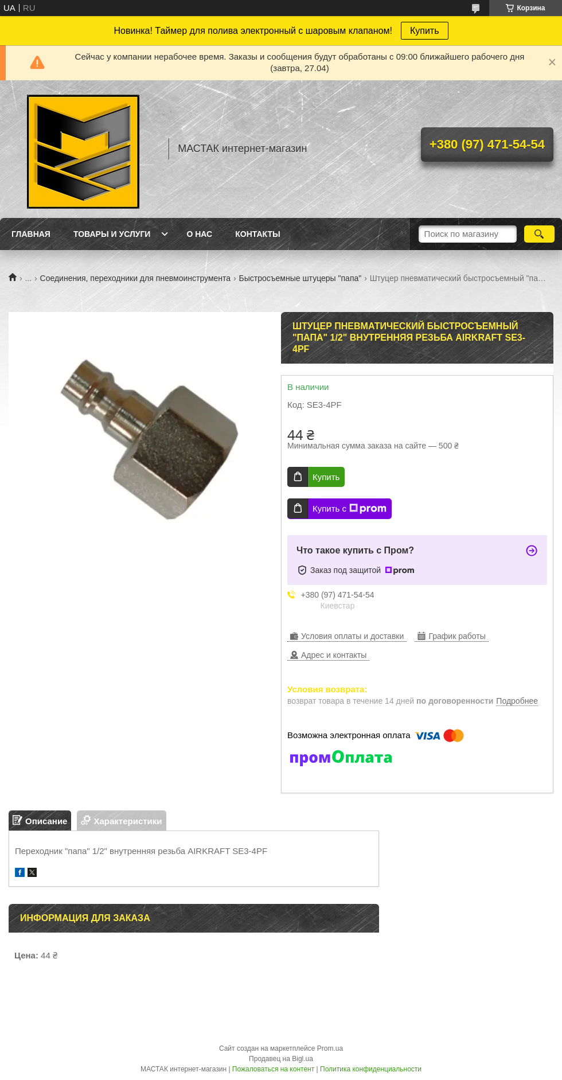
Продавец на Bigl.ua (281, 1059)
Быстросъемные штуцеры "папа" (300, 278)
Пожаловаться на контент (273, 1069)
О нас (199, 234)
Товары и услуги (112, 234)
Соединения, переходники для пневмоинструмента (135, 278)
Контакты (257, 234)
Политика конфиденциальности (371, 1069)
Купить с (350, 509)
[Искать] (539, 234)
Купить (424, 31)
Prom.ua (330, 1048)
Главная (30, 234)
